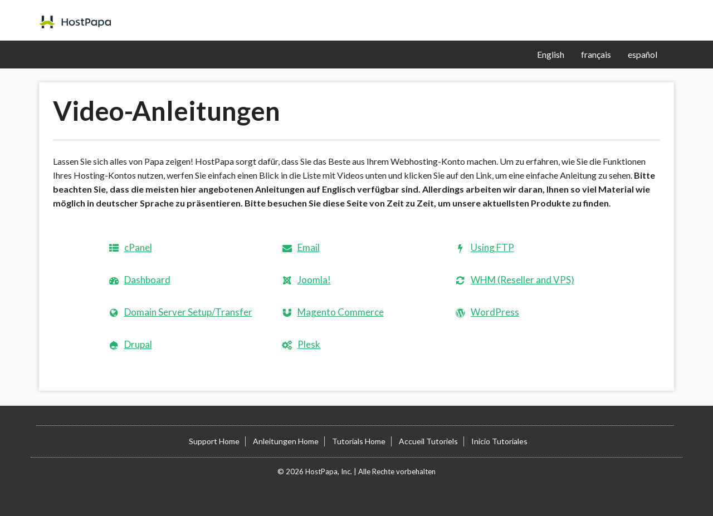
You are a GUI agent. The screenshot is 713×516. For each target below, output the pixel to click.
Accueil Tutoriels (428, 441)
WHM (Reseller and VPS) (522, 280)
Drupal (138, 344)
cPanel (138, 247)
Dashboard (147, 280)
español (642, 54)
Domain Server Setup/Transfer (188, 312)
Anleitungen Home (286, 441)
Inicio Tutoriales (499, 441)
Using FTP (492, 247)
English (550, 54)
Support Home (214, 441)
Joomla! (314, 280)
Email (308, 247)
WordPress (495, 312)
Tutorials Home (358, 441)
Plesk (308, 344)
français (596, 54)
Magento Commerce (340, 312)
